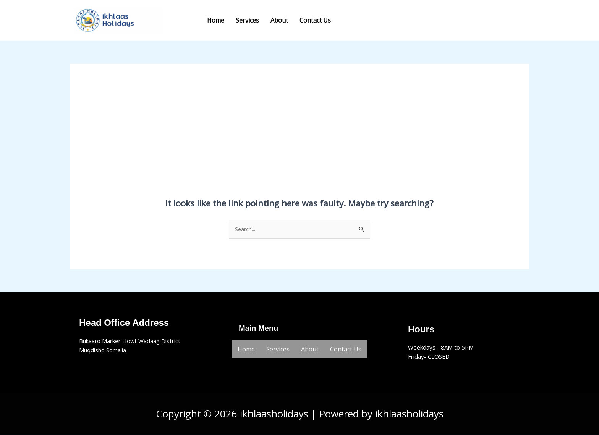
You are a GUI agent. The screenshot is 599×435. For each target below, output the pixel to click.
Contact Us (315, 20)
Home (215, 20)
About (279, 20)
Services (247, 20)
